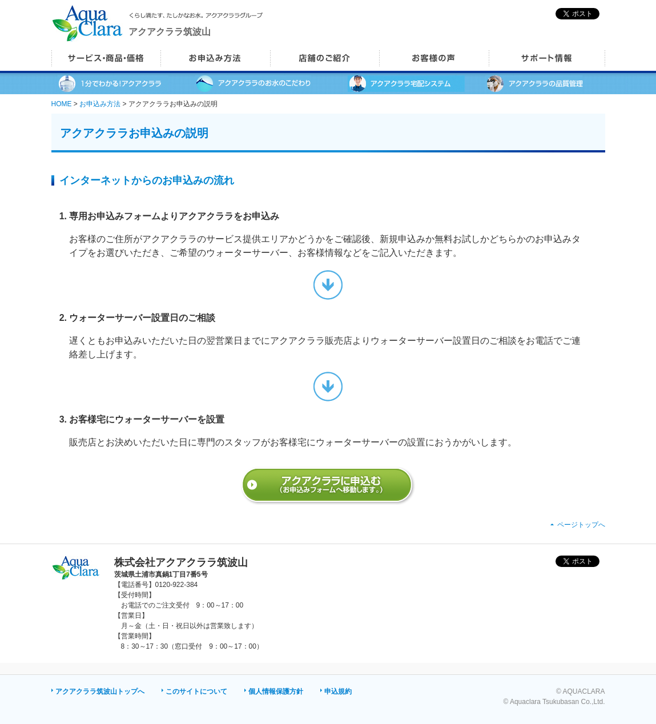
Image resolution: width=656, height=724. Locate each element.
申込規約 (338, 691)
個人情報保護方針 (275, 691)
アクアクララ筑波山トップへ (99, 691)
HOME (61, 104)
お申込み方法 (99, 104)
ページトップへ (581, 525)
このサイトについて (196, 691)
